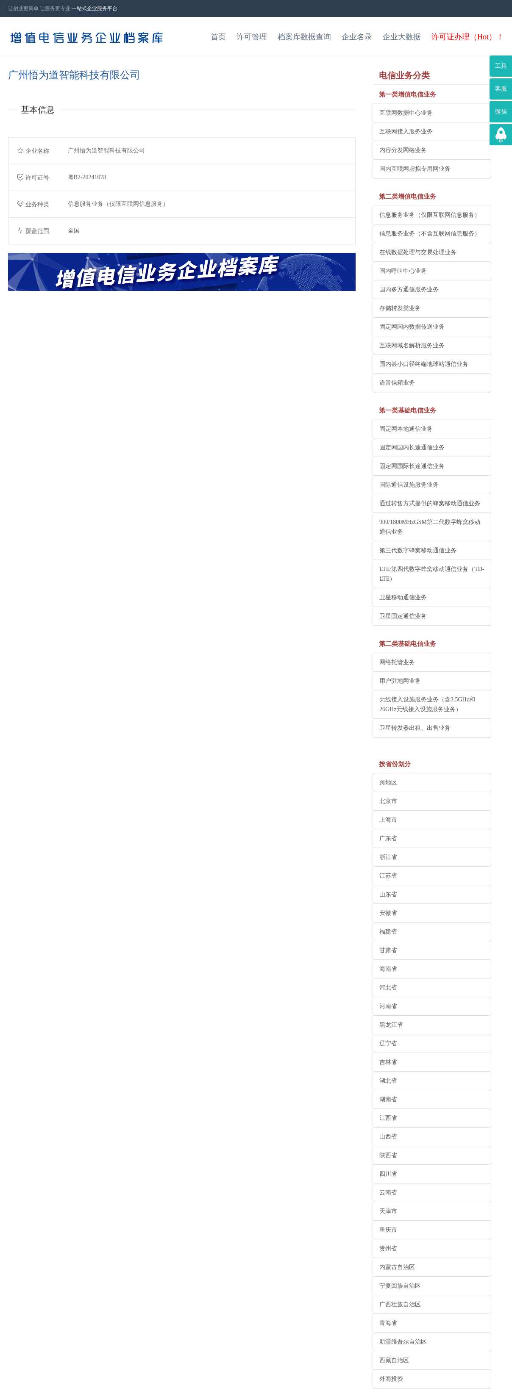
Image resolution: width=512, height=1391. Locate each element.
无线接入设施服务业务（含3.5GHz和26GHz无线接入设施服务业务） (427, 704)
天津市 (388, 1211)
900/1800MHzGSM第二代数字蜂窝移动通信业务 (429, 527)
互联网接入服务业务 (406, 131)
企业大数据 (402, 37)
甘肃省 (388, 950)
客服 (501, 89)
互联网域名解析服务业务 (412, 345)
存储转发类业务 (400, 308)
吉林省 (388, 1062)
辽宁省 (388, 1043)
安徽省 (388, 913)
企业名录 (357, 37)
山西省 (388, 1136)
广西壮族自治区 (400, 1304)
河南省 (388, 1006)
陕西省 (388, 1155)
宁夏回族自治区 (400, 1286)
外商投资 (391, 1379)
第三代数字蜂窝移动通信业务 (417, 550)
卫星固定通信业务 (403, 616)
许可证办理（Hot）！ (467, 37)
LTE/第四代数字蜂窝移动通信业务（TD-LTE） (431, 574)
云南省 (388, 1192)
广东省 (388, 838)
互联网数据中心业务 (406, 113)
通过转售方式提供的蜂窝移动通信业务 (429, 503)
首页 (218, 37)
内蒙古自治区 (397, 1267)
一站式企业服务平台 (94, 8)
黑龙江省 (391, 1025)
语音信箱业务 (397, 383)
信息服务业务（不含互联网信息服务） (429, 233)
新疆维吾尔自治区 (403, 1341)
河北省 (388, 987)
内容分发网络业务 (403, 150)
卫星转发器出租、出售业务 (415, 728)
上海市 (388, 820)
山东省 (388, 894)
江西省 (388, 1118)
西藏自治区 (394, 1360)
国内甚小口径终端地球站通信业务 (423, 364)
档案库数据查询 (304, 37)
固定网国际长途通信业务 (412, 466)
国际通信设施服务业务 (409, 485)
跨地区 (388, 782)
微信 (501, 111)
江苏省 (388, 876)
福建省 (388, 931)
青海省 (388, 1323)
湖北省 (388, 1081)
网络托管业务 (397, 662)
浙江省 (388, 857)
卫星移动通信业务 (403, 597)
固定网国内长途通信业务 (412, 447)
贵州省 (388, 1248)
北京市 (388, 801)
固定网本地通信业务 (406, 429)
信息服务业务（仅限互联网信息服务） (429, 215)
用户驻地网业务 (400, 681)
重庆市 (388, 1230)
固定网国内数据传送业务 (412, 327)
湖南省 (388, 1099)
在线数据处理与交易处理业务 (417, 252)
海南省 (388, 969)
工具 (501, 66)
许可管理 (252, 37)
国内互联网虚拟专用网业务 (415, 169)
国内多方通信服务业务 (409, 289)
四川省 (388, 1174)
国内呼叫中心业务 (403, 271)
